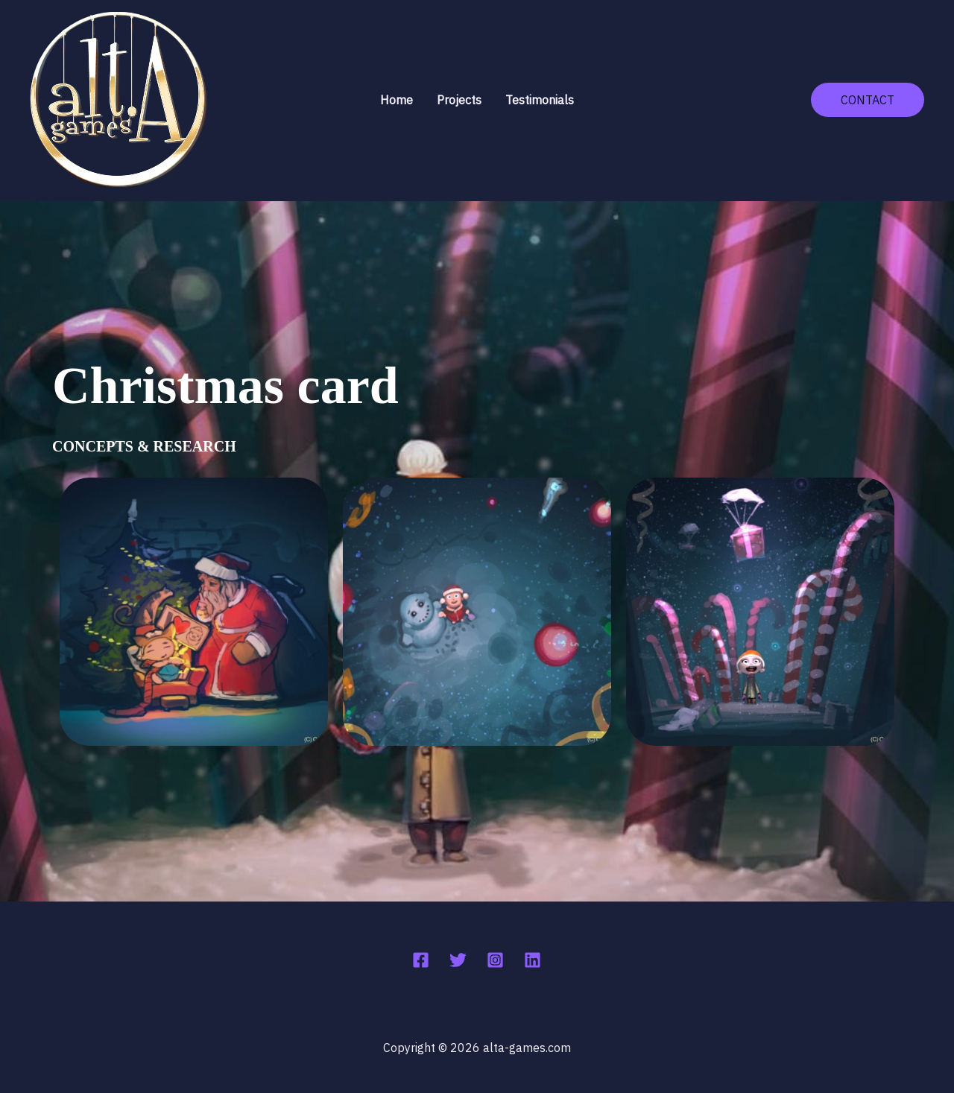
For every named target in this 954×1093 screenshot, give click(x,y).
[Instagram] (495, 960)
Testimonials (539, 99)
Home (396, 99)
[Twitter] (458, 960)
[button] (867, 100)
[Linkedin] (532, 960)
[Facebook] (420, 960)
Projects (459, 99)
